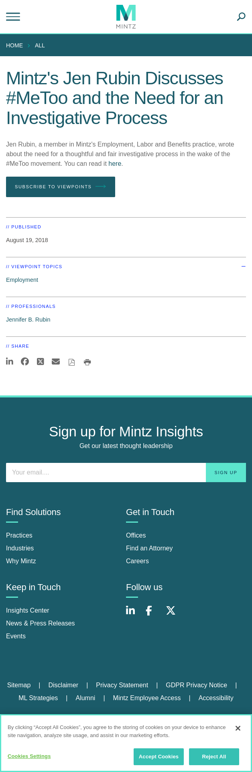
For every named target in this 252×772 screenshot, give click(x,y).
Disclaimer (63, 685)
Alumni (85, 698)
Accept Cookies (159, 761)
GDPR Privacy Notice (196, 685)
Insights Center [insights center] (27, 610)
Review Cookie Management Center (125, 716)
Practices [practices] (19, 535)
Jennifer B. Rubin (28, 319)
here (114, 163)
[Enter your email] (126, 472)
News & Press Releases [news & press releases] (40, 623)
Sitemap (19, 685)
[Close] (238, 732)
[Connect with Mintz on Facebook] (154, 615)
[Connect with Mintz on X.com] (174, 615)
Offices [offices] (136, 535)
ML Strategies (38, 698)
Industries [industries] (20, 548)
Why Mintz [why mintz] (21, 561)
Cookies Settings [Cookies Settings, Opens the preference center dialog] (29, 760)
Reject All (214, 761)
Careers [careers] (137, 561)
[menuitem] (16, 45)
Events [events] (16, 636)
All (40, 45)
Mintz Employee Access (147, 698)
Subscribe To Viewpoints (60, 186)
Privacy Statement (122, 685)
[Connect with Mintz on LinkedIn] (134, 615)
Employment (22, 280)
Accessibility (216, 698)
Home (14, 45)
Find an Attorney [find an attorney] (149, 548)
